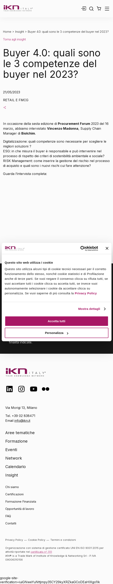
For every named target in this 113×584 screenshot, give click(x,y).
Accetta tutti (56, 321)
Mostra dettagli (89, 308)
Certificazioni (14, 494)
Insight (19, 32)
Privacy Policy (86, 293)
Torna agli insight (14, 39)
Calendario (15, 466)
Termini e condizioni (63, 539)
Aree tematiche (20, 432)
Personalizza (56, 333)
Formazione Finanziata (20, 501)
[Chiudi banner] (106, 248)
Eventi (11, 449)
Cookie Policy (36, 539)
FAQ (8, 516)
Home (7, 32)
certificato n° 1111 (41, 551)
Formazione (16, 441)
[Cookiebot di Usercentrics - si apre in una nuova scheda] (80, 248)
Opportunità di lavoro (19, 509)
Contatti (10, 523)
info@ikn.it (22, 421)
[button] (99, 8)
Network (13, 458)
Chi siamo (12, 487)
